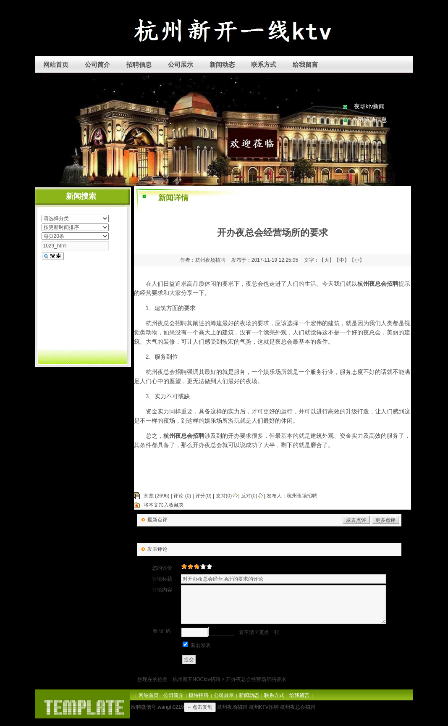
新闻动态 (222, 64)
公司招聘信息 (369, 119)
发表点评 (356, 520)
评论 (178, 496)
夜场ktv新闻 (369, 106)
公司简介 (97, 64)
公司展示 (180, 64)
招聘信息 (139, 64)
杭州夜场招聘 (302, 496)
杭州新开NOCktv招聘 (196, 679)
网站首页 (55, 64)
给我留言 (305, 64)
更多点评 (385, 520)
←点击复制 (199, 707)
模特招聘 (199, 695)
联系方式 (263, 64)
